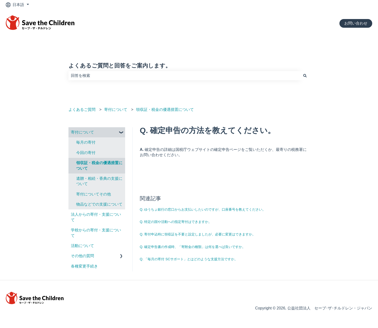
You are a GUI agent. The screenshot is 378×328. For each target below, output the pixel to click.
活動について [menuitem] (82, 246)
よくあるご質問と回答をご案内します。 (119, 65)
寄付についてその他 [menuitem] (93, 194)
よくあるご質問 (81, 109)
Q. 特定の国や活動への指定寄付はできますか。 (176, 222)
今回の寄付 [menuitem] (85, 153)
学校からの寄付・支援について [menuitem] (96, 232)
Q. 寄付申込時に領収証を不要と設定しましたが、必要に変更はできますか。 (198, 234)
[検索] (305, 75)
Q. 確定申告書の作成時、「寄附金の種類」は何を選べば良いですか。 (193, 247)
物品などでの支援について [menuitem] (99, 204)
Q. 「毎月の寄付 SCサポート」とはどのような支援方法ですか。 (189, 259)
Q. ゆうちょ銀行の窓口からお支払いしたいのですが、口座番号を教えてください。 (203, 209)
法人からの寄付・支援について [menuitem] (96, 217)
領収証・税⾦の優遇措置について (165, 109)
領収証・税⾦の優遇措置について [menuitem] (99, 165)
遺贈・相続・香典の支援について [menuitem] (99, 181)
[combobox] (184, 75)
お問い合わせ (355, 23)
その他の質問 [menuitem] (82, 256)
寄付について (115, 109)
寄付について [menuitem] (82, 132)
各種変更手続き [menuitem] (84, 266)
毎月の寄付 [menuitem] (85, 142)
